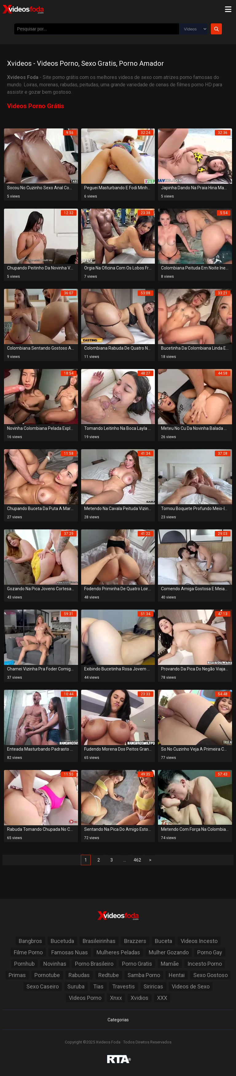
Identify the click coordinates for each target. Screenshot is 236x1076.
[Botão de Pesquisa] (216, 28)
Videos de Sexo (191, 986)
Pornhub (24, 963)
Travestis (123, 986)
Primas (17, 975)
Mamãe (170, 963)
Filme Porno (28, 952)
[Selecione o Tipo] (193, 29)
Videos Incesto (199, 941)
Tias (98, 986)
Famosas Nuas (69, 952)
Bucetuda (62, 941)
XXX (162, 998)
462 (137, 860)
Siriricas (153, 986)
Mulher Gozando (169, 952)
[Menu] (228, 9)
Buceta (163, 941)
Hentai (177, 975)
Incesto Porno (204, 963)
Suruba (76, 986)
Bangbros (30, 941)
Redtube (108, 975)
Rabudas (79, 975)
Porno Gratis (137, 963)
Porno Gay (209, 952)
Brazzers (135, 941)
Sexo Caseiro (42, 986)
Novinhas (54, 963)
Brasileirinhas (99, 941)
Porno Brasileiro (94, 963)
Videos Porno (85, 998)
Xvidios (139, 998)
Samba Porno (144, 975)
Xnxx (116, 998)
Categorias (118, 1019)
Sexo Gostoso (210, 975)
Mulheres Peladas (118, 952)
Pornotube (47, 975)
